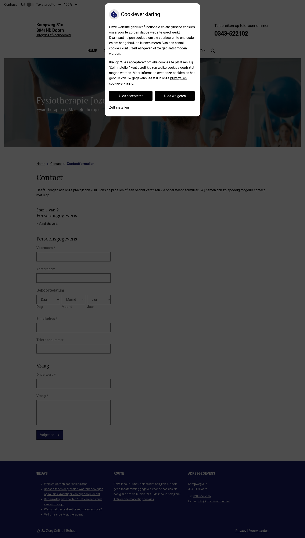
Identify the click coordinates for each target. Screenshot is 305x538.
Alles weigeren (175, 96)
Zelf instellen (119, 107)
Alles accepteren (130, 96)
